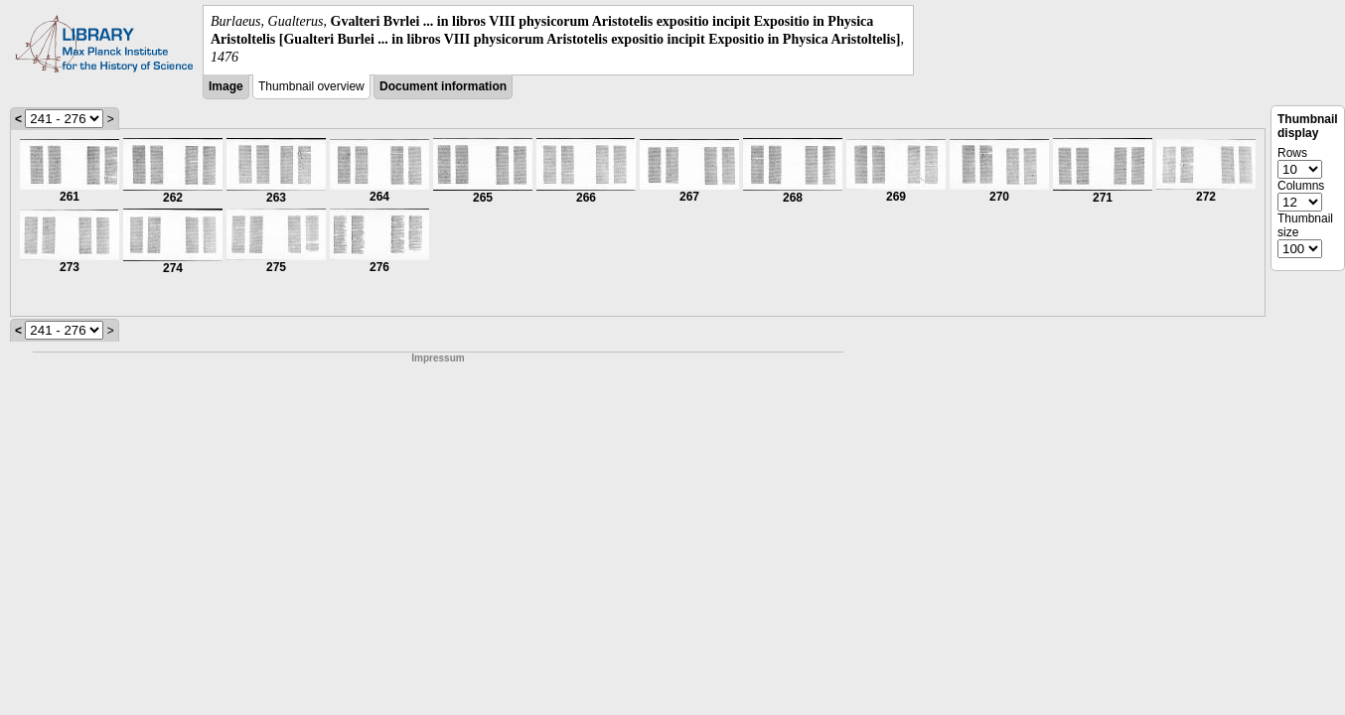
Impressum (437, 358)
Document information (443, 86)
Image (226, 86)
